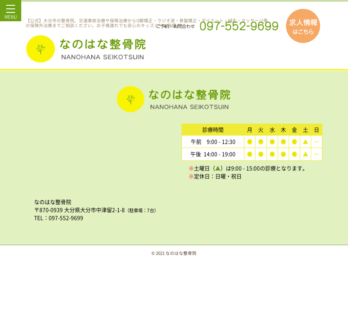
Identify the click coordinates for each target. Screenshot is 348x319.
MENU (10, 14)
